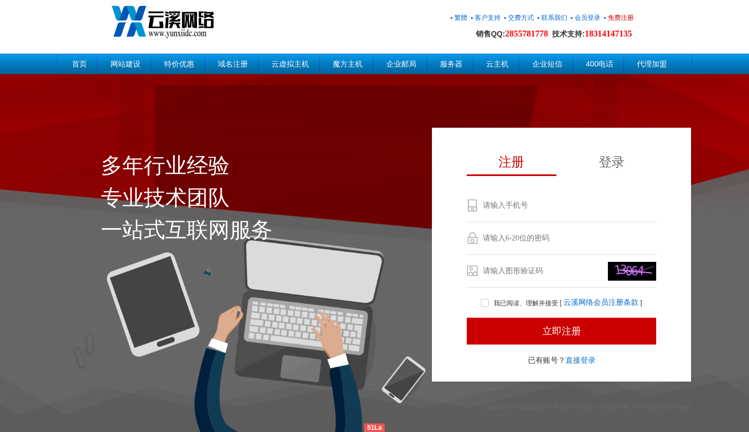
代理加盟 (652, 64)
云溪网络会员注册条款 (600, 302)
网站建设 (126, 64)
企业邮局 (401, 64)
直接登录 (581, 360)
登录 (612, 162)
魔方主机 (348, 64)
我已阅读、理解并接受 (520, 303)
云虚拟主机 (290, 64)
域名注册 (233, 64)
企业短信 (547, 64)
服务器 (451, 64)
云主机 (497, 64)
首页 (79, 64)
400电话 (599, 64)
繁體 (460, 17)
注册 (511, 162)
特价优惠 (179, 64)
